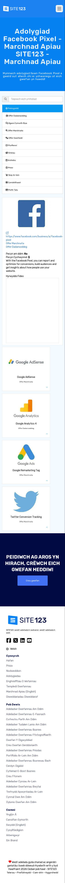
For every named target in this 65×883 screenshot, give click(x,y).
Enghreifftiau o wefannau (21, 681)
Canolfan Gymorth (17, 819)
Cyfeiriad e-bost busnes (20, 771)
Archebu (11, 160)
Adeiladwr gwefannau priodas (24, 750)
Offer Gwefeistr (14, 138)
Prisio (9, 168)
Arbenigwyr (13, 835)
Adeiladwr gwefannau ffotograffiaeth (28, 734)
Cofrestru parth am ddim (21, 719)
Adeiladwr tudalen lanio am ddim (26, 724)
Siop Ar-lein (12, 175)
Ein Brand (11, 840)
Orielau (10, 153)
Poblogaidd (12, 108)
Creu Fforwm (14, 776)
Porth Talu (12, 190)
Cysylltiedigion (14, 830)
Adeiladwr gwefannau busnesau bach (28, 760)
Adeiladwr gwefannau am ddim (24, 709)
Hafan (10, 660)
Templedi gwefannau (18, 686)
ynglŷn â (11, 814)
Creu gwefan (32, 580)
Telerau (11, 872)
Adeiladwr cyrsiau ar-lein (21, 781)
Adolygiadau (13, 676)
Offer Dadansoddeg (16, 116)
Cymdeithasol (13, 182)
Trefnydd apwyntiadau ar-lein (24, 791)
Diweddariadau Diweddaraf (22, 696)
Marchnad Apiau (21, 691)
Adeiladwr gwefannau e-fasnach (25, 714)
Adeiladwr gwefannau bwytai (23, 786)
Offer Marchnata (14, 131)
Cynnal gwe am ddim (19, 796)
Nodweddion (13, 670)
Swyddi (16, 824)
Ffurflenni (11, 145)
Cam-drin (38, 872)
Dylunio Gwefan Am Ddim (21, 802)
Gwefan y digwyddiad (19, 740)
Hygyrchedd (51, 872)
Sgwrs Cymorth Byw (16, 123)
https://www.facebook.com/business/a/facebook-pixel (34, 236)
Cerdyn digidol (14, 765)
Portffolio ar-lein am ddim (22, 755)
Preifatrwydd (24, 872)
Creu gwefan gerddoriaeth (22, 745)
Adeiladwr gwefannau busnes (23, 729)
